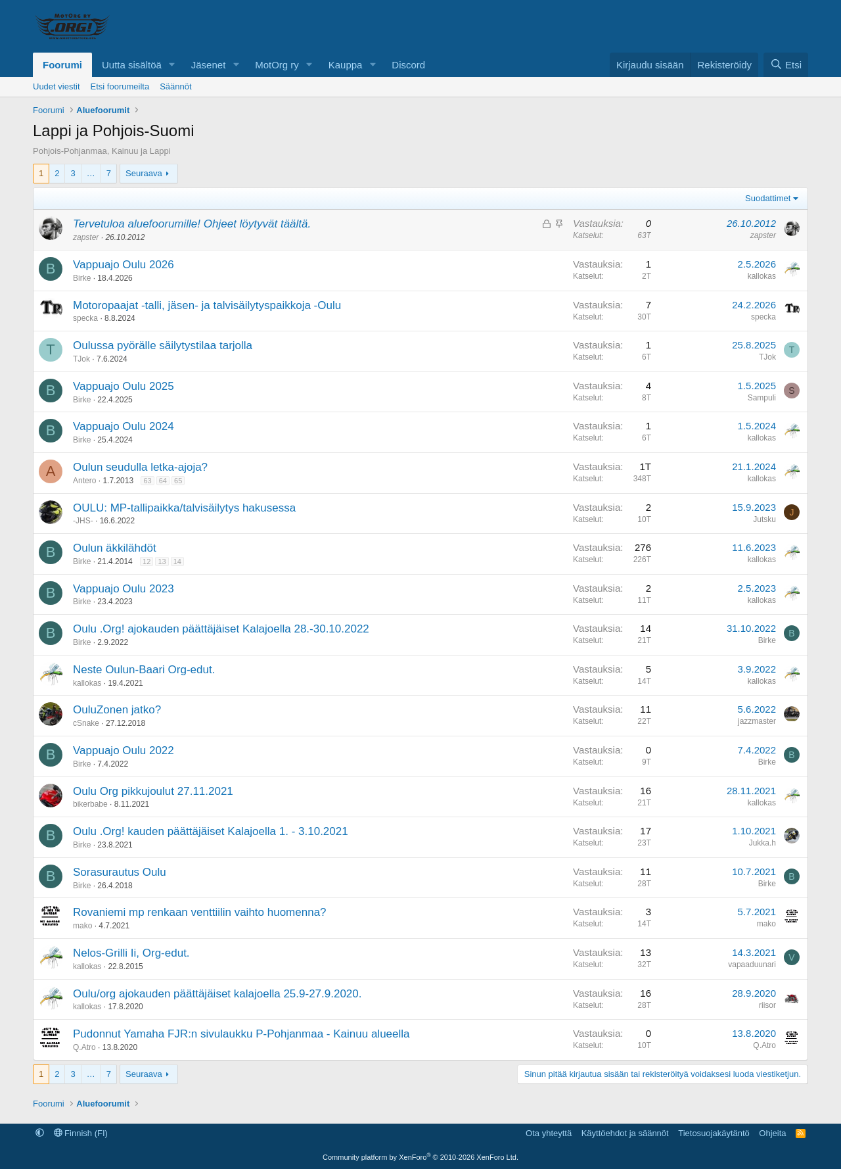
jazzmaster (757, 721)
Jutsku (764, 519)
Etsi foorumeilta (120, 86)
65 (178, 481)
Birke (82, 278)
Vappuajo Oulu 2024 (123, 426)
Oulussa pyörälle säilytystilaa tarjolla (162, 345)
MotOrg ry (277, 64)
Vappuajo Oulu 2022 (123, 750)
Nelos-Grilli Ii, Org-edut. (131, 953)
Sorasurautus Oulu (119, 872)
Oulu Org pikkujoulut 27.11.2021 (153, 791)
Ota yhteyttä (549, 1133)
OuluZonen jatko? (117, 710)
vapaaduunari (752, 964)
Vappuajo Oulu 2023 (123, 589)
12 (146, 561)
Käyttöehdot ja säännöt (625, 1133)
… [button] (91, 173)
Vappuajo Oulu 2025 (123, 386)
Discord (408, 64)
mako (82, 925)
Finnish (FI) (81, 1133)
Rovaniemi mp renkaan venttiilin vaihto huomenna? (200, 912)
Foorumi (62, 64)
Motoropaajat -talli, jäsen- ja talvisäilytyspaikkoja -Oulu (207, 305)
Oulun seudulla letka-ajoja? (140, 467)
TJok (81, 359)
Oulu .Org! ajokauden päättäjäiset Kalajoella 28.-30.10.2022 (221, 629)
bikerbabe (90, 804)
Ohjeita (772, 1133)
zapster (86, 237)
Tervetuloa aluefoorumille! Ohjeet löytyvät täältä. (192, 224)
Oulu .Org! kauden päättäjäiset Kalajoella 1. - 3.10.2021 (210, 831)
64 (163, 481)
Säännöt (175, 86)
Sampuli (762, 397)
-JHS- (83, 520)
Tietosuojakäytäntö (714, 1133)
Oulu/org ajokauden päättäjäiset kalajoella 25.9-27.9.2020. (217, 994)
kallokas (762, 276)
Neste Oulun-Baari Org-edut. (144, 669)
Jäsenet (208, 64)
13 (162, 561)
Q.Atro (84, 1047)
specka (85, 318)
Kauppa (346, 64)
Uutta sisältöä (132, 64)
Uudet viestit (56, 86)
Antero (84, 480)
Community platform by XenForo (420, 1157)
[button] (172, 65)
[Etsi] (785, 65)
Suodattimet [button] (767, 198)
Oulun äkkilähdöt (114, 548)
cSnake (86, 723)
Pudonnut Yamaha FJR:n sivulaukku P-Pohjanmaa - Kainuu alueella (241, 1034)
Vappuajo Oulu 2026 (123, 264)
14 (177, 561)
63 (147, 481)
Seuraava (143, 173)
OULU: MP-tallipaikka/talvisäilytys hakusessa (184, 508)
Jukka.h (762, 842)
